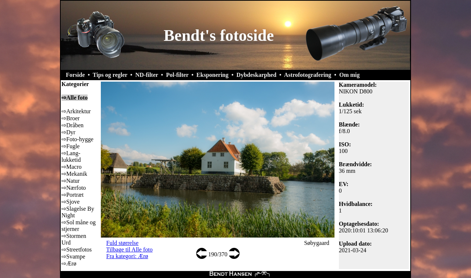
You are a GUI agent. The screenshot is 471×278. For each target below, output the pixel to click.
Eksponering (212, 75)
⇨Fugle (70, 146)
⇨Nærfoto (73, 188)
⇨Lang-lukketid (71, 156)
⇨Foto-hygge (77, 139)
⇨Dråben (72, 125)
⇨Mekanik (74, 174)
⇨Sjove (70, 202)
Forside (75, 75)
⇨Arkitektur (76, 111)
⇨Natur (70, 181)
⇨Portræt (72, 195)
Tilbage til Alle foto (129, 249)
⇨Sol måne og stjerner (78, 225)
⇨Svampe (73, 256)
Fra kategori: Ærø (127, 256)
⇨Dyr (68, 132)
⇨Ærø (69, 263)
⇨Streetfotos (76, 249)
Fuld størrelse (122, 243)
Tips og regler (110, 75)
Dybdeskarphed (256, 75)
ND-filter (146, 75)
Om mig (349, 75)
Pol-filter (177, 75)
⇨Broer (70, 118)
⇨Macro (71, 167)
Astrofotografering (308, 75)
